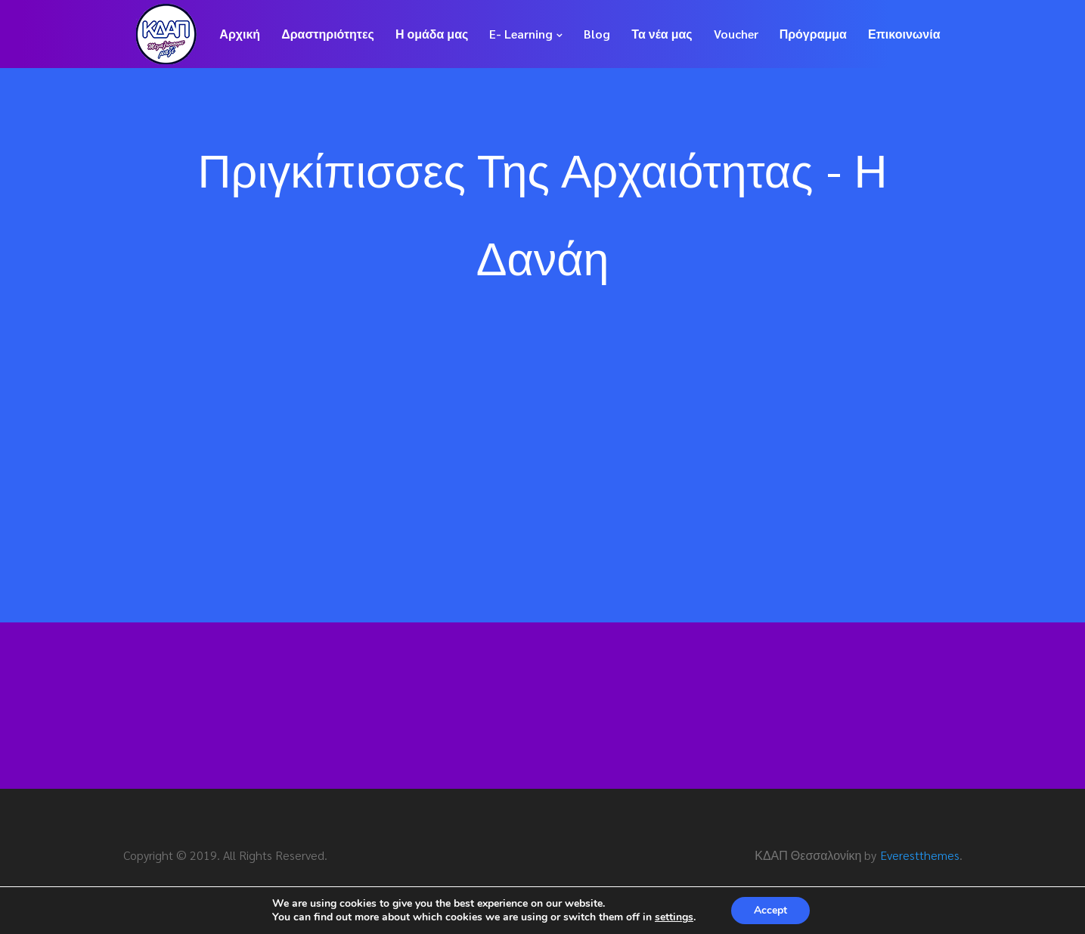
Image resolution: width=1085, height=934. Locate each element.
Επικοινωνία (904, 34)
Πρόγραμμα (813, 34)
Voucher (736, 34)
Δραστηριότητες (327, 34)
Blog (597, 34)
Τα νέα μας (661, 34)
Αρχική (239, 34)
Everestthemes (919, 855)
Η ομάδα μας (431, 34)
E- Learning (521, 34)
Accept (770, 910)
